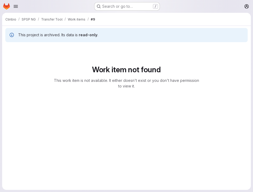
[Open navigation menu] (15, 6)
